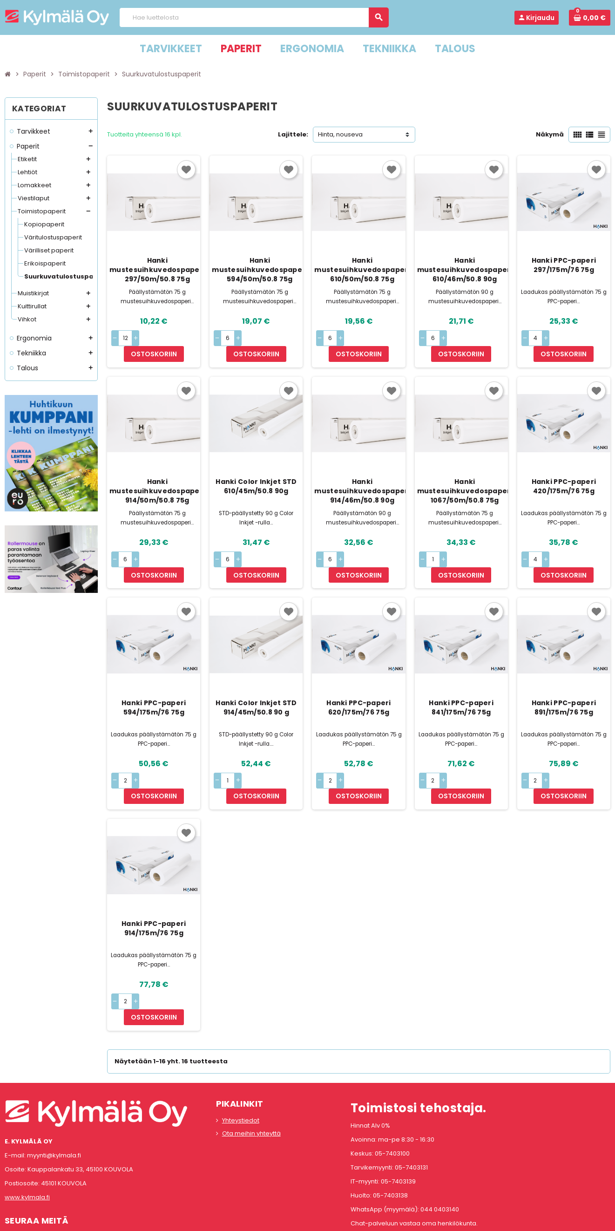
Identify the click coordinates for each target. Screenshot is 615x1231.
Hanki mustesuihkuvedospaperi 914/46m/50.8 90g (362, 475)
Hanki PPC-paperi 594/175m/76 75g (154, 676)
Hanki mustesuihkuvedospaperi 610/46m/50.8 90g (465, 270)
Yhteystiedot (240, 1058)
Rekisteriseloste (266, 1226)
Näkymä (550, 134)
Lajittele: (293, 134)
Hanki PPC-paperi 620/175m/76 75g (358, 676)
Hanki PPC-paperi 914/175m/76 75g (154, 881)
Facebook (14, 1179)
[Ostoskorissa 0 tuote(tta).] (589, 18)
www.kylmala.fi (27, 1134)
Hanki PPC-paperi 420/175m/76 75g (564, 470)
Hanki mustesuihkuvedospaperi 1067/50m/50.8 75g (465, 475)
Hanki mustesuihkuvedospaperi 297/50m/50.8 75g (157, 270)
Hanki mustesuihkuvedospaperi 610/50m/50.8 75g (362, 270)
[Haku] (254, 17)
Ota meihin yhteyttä (251, 1071)
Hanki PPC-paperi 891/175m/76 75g (564, 676)
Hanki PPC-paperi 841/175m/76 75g (461, 676)
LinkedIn (63, 1179)
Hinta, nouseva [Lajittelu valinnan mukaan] (340, 134)
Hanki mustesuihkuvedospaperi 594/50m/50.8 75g (259, 270)
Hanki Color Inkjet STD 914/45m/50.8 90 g (256, 676)
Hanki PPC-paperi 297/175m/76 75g (564, 265)
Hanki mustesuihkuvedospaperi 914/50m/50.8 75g (157, 475)
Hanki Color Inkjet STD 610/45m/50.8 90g (256, 470)
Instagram (38, 1179)
